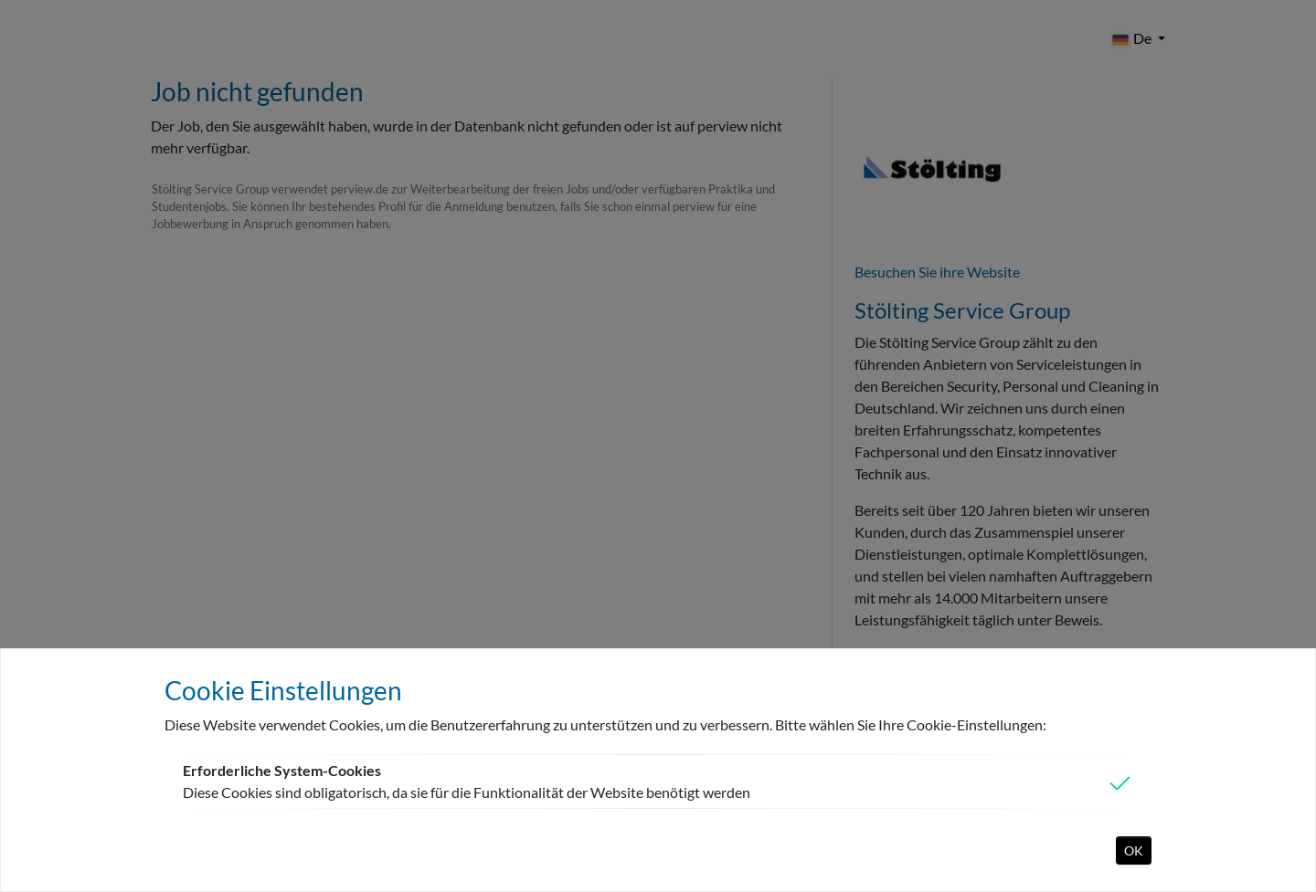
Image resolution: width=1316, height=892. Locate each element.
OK (1133, 850)
